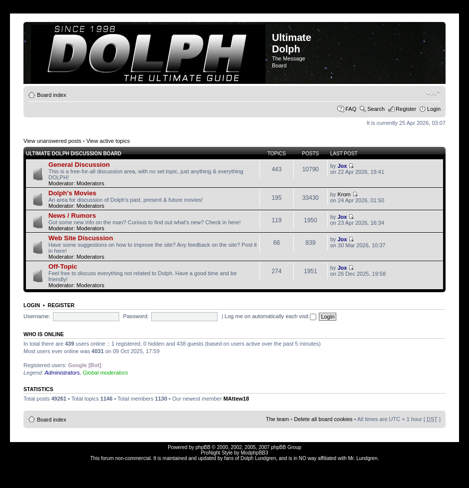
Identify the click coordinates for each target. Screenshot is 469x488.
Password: (136, 316)
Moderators (90, 183)
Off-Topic (62, 266)
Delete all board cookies (323, 419)
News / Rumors (72, 215)
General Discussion (79, 164)
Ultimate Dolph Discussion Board (73, 153)
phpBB (203, 447)
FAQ (350, 109)
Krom (343, 194)
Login (434, 109)
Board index (51, 95)
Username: (36, 316)
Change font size (433, 92)
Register (406, 109)
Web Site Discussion (80, 238)
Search (376, 109)
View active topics (108, 141)
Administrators (61, 373)
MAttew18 (236, 399)
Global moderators (105, 373)
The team (277, 419)
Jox (342, 166)
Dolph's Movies (72, 193)
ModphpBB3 (254, 453)
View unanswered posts (52, 141)
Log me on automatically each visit (270, 316)
